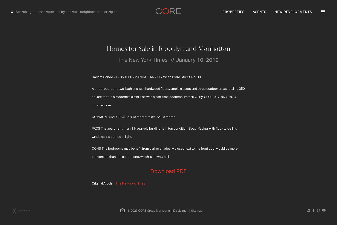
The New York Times (130, 183)
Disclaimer (180, 210)
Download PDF (168, 171)
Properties (233, 12)
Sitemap (196, 210)
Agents (260, 12)
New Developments (293, 12)
